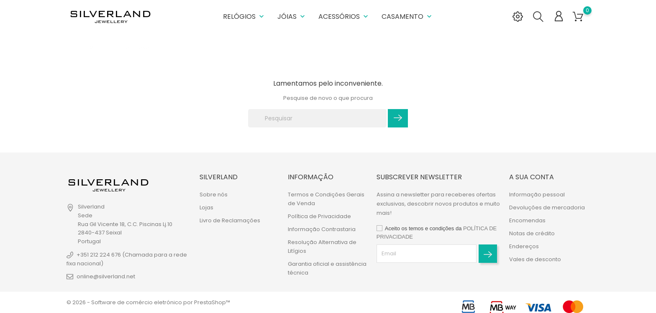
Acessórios (344, 16)
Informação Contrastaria (322, 229)
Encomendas (527, 220)
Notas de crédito (532, 233)
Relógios (244, 16)
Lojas (206, 207)
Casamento (407, 16)
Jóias (292, 16)
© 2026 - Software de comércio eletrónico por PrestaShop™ (148, 302)
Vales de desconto (535, 259)
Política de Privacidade (319, 216)
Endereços (524, 246)
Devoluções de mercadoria (547, 207)
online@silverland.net (106, 276)
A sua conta (531, 177)
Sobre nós (214, 194)
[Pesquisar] (317, 118)
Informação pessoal (537, 194)
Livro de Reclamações (230, 220)
